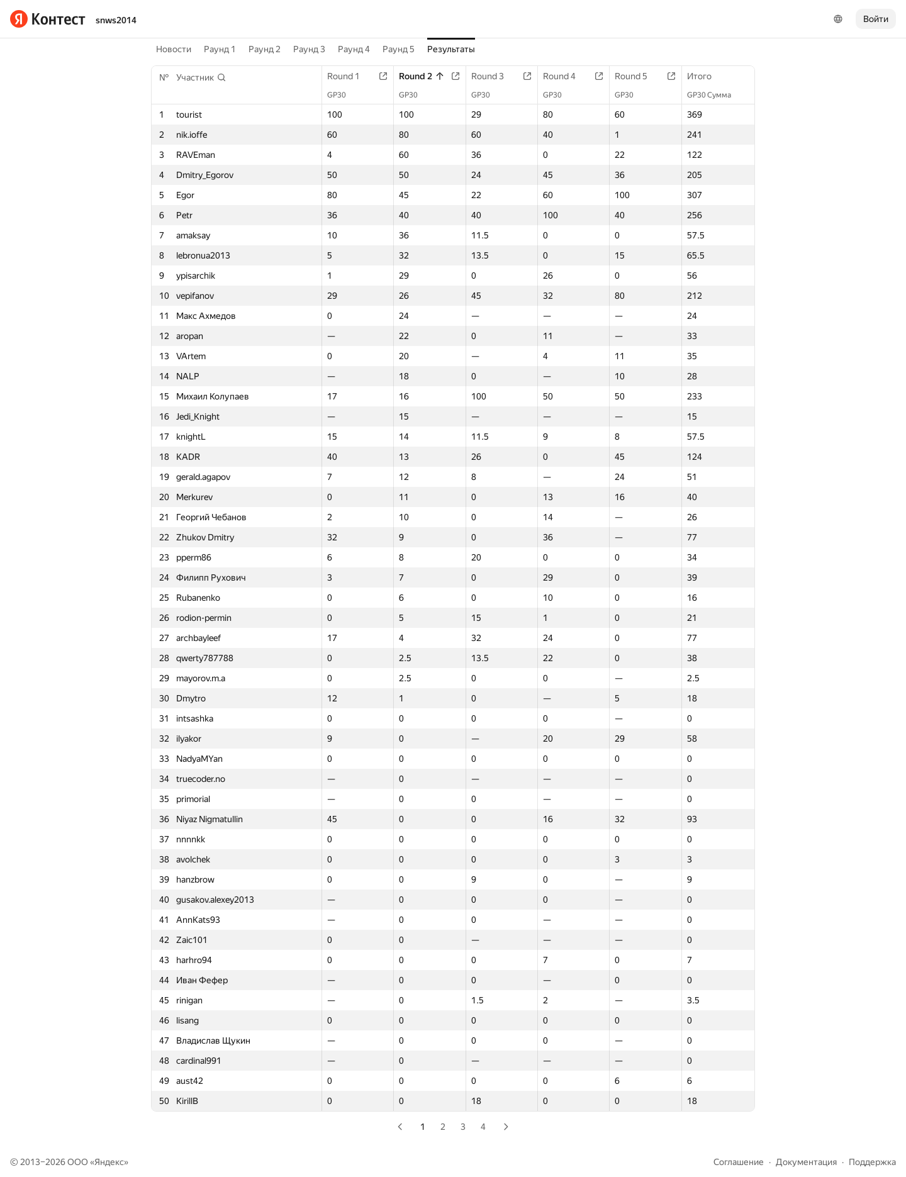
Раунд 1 (220, 49)
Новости (173, 49)
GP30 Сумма (715, 95)
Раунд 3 (309, 49)
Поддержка (872, 1162)
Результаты (451, 49)
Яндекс (109, 1162)
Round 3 (494, 76)
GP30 (343, 95)
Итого (705, 76)
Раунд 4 (354, 49)
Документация (806, 1162)
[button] (201, 77)
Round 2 (422, 76)
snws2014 (116, 20)
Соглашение (738, 1162)
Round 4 (565, 76)
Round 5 (637, 76)
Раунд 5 (399, 49)
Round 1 (349, 76)
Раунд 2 (265, 49)
